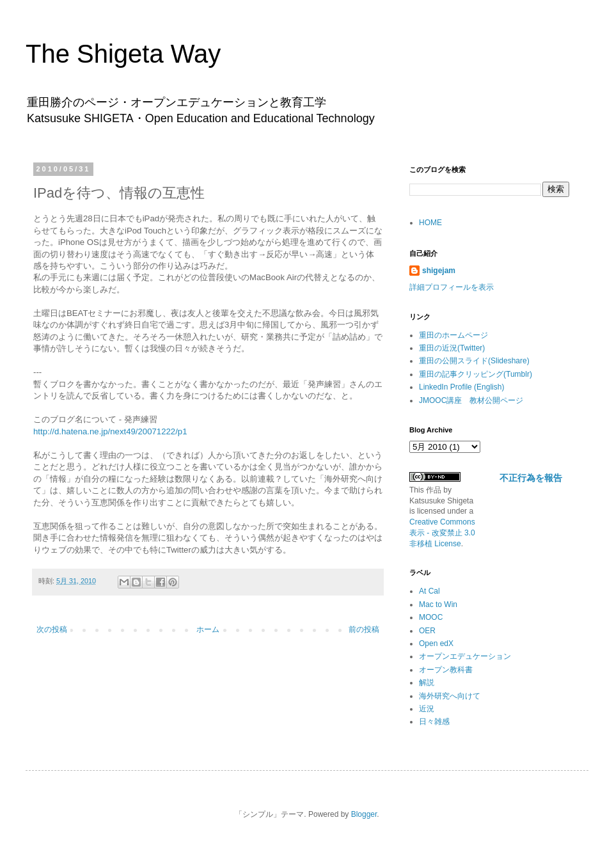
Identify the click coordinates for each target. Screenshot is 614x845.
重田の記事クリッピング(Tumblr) (475, 374)
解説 (426, 682)
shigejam (438, 270)
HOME (430, 222)
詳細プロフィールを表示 (451, 287)
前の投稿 (364, 629)
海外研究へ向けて (449, 695)
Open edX (436, 643)
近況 (426, 708)
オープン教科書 (446, 669)
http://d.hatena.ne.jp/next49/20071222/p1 (110, 431)
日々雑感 (434, 721)
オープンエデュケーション (465, 656)
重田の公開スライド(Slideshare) (474, 360)
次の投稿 (51, 629)
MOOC (431, 617)
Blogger (364, 814)
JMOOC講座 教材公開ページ (471, 400)
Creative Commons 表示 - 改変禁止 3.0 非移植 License (442, 532)
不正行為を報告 (531, 478)
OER (427, 630)
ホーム (207, 629)
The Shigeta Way (123, 54)
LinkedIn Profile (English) (461, 387)
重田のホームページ (453, 335)
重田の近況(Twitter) (452, 348)
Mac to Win (438, 604)
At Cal (429, 591)
